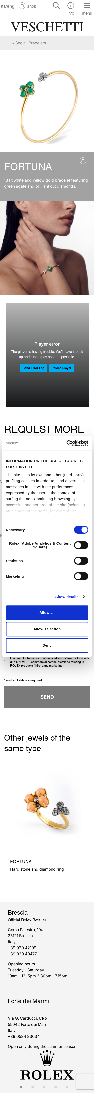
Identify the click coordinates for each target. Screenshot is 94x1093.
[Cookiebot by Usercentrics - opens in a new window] (67, 443)
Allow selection (47, 629)
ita (3, 6)
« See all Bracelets (29, 42)
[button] (22, 1086)
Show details (67, 597)
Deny (47, 645)
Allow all (47, 612)
